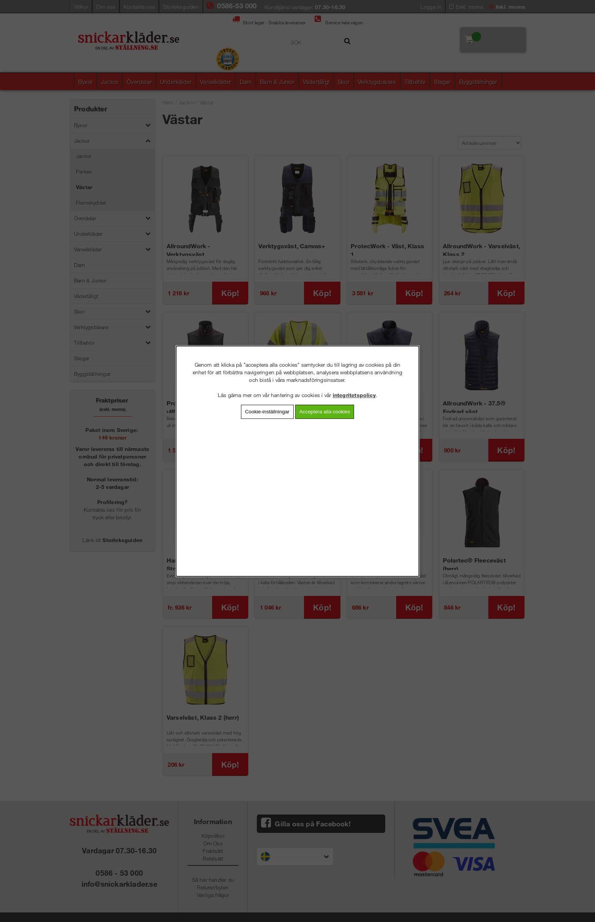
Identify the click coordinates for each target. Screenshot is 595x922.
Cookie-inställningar (267, 412)
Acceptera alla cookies (324, 412)
